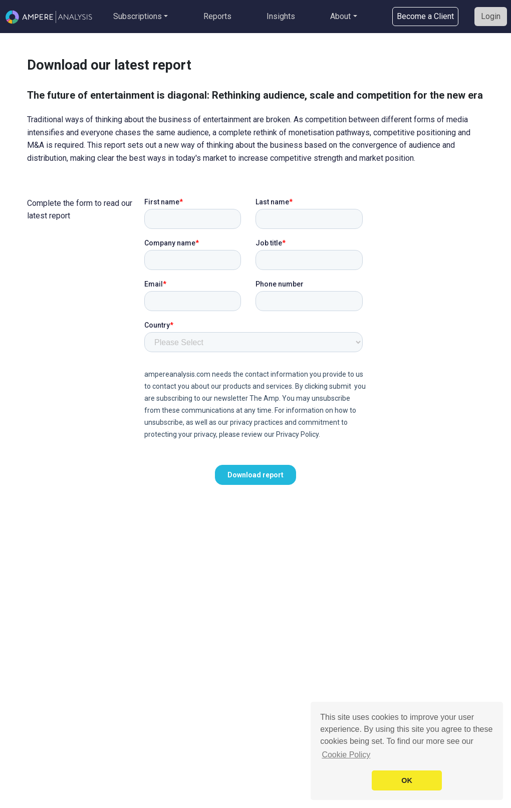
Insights (281, 16)
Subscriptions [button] (137, 16)
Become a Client (425, 16)
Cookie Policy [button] (346, 754)
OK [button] (406, 780)
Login (490, 16)
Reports (217, 16)
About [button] (340, 16)
